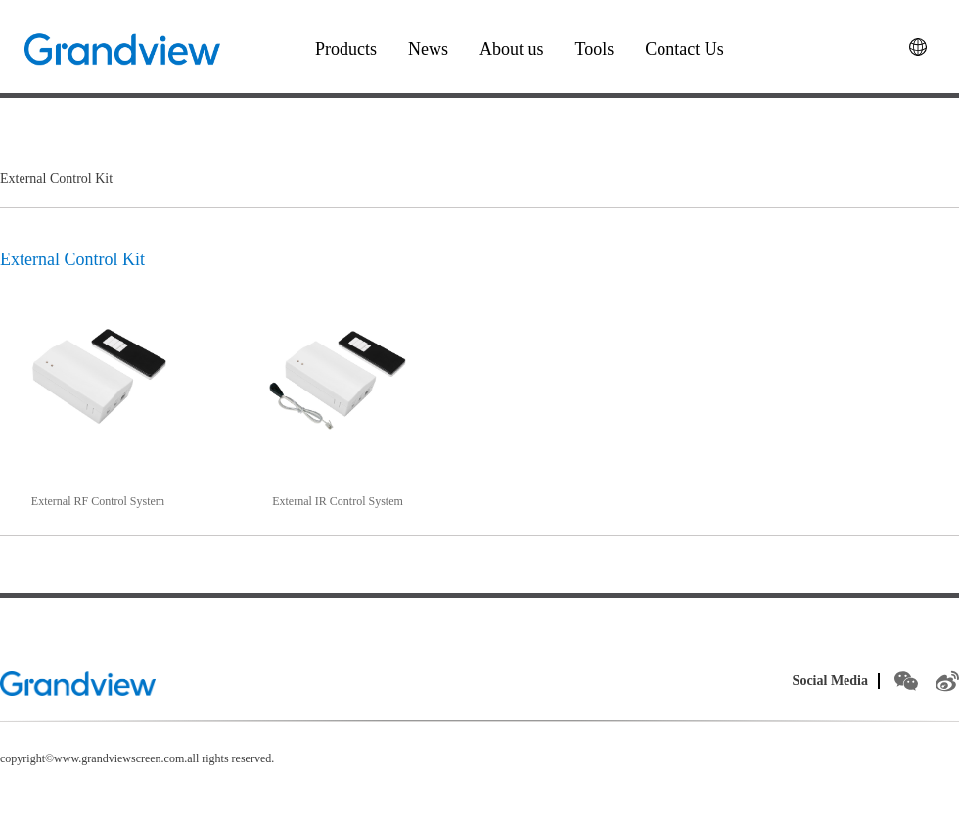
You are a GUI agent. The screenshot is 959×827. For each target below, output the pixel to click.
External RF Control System (97, 501)
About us (512, 49)
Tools (595, 49)
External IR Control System (337, 501)
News (428, 49)
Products (346, 49)
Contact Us (684, 49)
